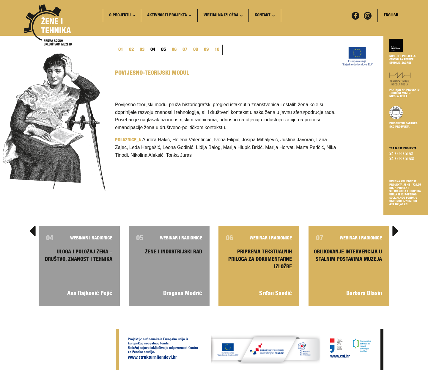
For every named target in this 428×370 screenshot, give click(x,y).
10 (217, 50)
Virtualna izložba (223, 15)
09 (206, 50)
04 (152, 50)
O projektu (122, 15)
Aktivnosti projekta (169, 15)
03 (142, 50)
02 (131, 50)
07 (184, 50)
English (391, 15)
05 (163, 50)
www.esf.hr (340, 357)
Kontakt (265, 15)
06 (174, 50)
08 (195, 50)
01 (120, 50)
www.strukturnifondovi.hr (152, 357)
